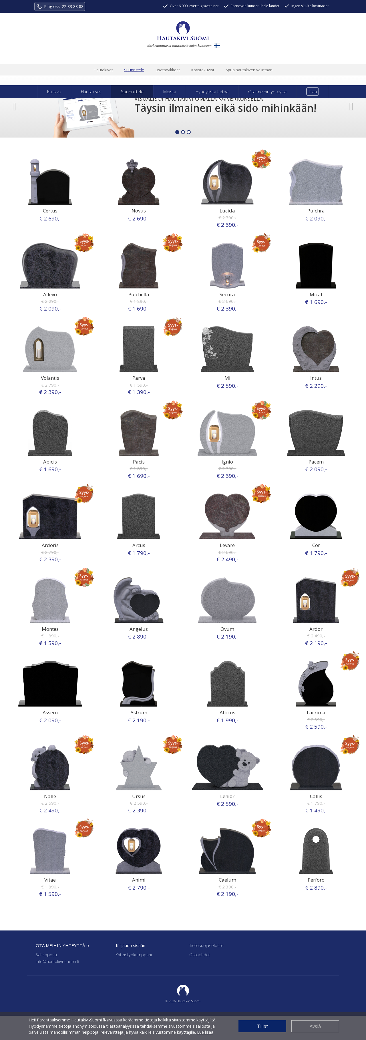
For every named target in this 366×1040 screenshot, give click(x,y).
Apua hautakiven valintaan (249, 69)
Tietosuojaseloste (206, 945)
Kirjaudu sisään (130, 945)
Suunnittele (134, 69)
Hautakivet (103, 69)
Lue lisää (205, 1032)
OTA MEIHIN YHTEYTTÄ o (62, 945)
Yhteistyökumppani (134, 954)
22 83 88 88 (72, 6)
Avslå (315, 1026)
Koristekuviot (202, 69)
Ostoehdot (199, 954)
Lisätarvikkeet (168, 69)
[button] (14, 107)
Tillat (262, 1026)
